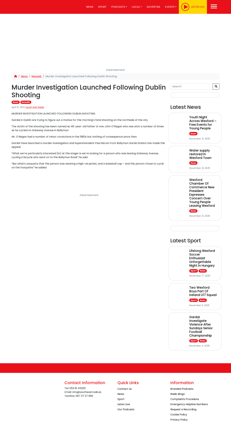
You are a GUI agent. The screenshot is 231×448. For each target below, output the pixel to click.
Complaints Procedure (184, 399)
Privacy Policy (179, 420)
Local (136, 7)
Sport (102, 7)
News (89, 7)
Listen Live (123, 404)
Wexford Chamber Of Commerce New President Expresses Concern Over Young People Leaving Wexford (202, 193)
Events (170, 7)
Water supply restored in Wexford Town (200, 154)
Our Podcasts (125, 409)
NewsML (36, 76)
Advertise (153, 7)
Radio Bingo (177, 394)
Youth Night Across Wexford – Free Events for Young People (203, 122)
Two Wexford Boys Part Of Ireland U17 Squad (203, 291)
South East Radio (35, 107)
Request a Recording (183, 409)
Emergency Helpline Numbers (189, 404)
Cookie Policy (178, 414)
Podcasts (118, 7)
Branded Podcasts (181, 389)
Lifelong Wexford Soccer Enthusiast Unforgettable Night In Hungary (202, 258)
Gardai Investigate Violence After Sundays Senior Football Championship (201, 326)
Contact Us (124, 389)
